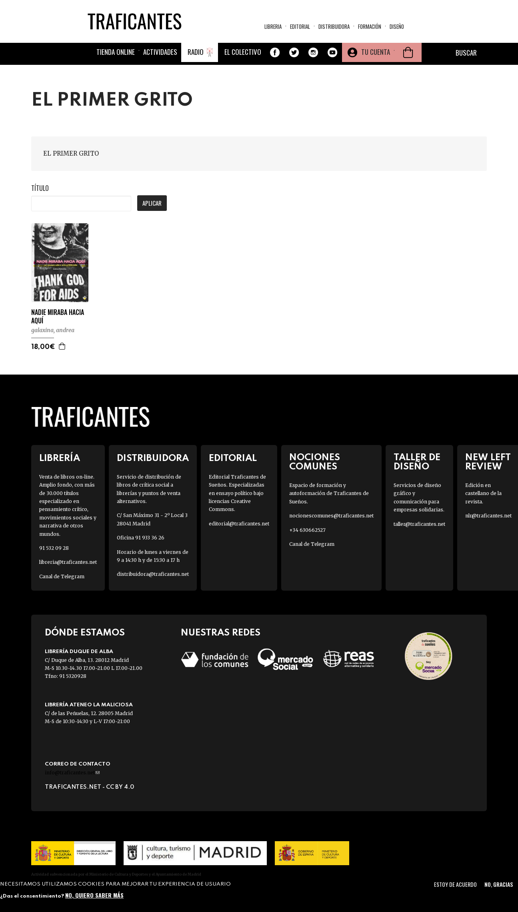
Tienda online (115, 52)
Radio (196, 52)
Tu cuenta (375, 52)
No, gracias (498, 884)
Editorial (300, 26)
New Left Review (488, 462)
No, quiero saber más (94, 895)
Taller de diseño (417, 462)
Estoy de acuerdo (455, 884)
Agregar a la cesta (62, 346)
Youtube (332, 52)
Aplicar (152, 202)
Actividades (160, 52)
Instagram (313, 52)
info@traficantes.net (72, 773)
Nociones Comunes (314, 462)
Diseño (397, 26)
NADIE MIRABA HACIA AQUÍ (57, 316)
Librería (59, 458)
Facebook (274, 52)
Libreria (273, 26)
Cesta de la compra (408, 52)
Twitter (294, 52)
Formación (369, 26)
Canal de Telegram (61, 576)
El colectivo (242, 52)
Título (40, 188)
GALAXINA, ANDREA (52, 330)
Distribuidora (334, 26)
